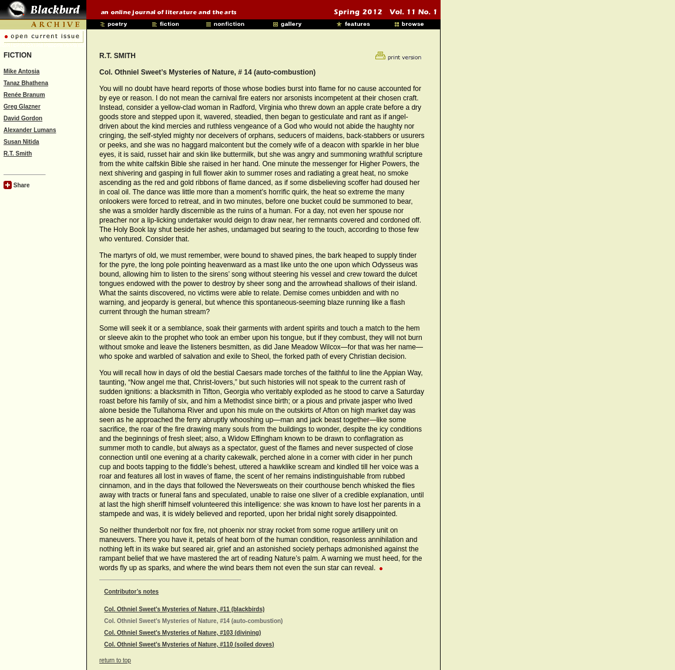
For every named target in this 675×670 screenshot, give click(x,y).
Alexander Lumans (30, 130)
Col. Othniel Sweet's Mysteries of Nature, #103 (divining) (182, 632)
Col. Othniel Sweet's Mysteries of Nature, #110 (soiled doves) (189, 644)
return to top (115, 660)
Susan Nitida (21, 142)
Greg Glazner (22, 106)
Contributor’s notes (131, 591)
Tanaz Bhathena (26, 83)
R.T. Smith (18, 153)
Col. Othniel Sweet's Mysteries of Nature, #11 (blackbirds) (184, 609)
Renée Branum (24, 95)
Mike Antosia (21, 71)
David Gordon (23, 118)
